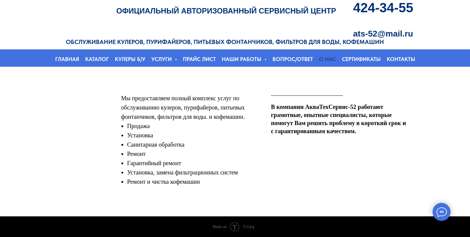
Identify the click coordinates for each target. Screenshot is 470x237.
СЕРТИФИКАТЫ (361, 59)
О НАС (327, 59)
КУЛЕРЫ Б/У (130, 59)
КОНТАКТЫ (401, 59)
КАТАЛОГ (97, 59)
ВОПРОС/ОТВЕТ (292, 59)
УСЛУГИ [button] (162, 59)
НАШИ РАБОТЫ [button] (242, 59)
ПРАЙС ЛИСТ (199, 59)
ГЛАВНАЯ (67, 59)
